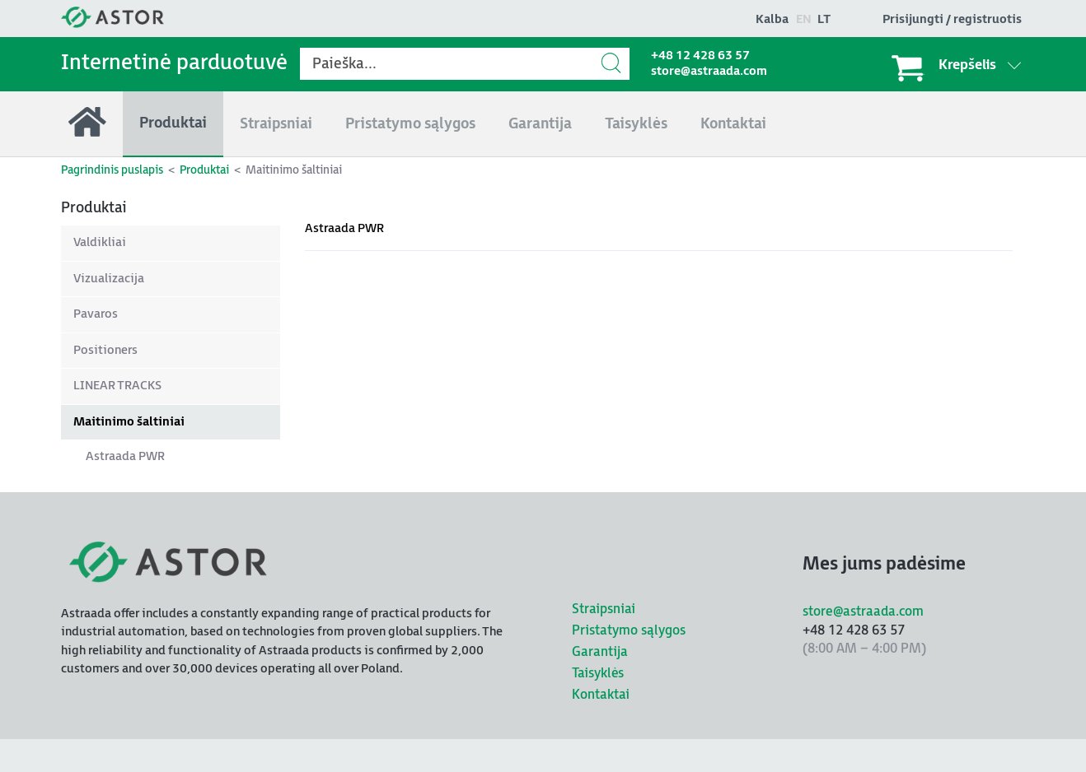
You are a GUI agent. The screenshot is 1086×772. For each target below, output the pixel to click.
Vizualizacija (108, 278)
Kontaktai (601, 695)
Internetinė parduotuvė (174, 63)
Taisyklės (598, 673)
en (804, 19)
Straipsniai (603, 609)
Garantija (600, 652)
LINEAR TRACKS (117, 385)
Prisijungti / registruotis (952, 19)
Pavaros (95, 314)
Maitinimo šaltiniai (129, 422)
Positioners (105, 350)
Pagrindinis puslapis (112, 170)
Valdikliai (99, 242)
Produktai (204, 170)
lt (824, 19)
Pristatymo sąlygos (629, 631)
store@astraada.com (709, 71)
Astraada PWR (125, 456)
